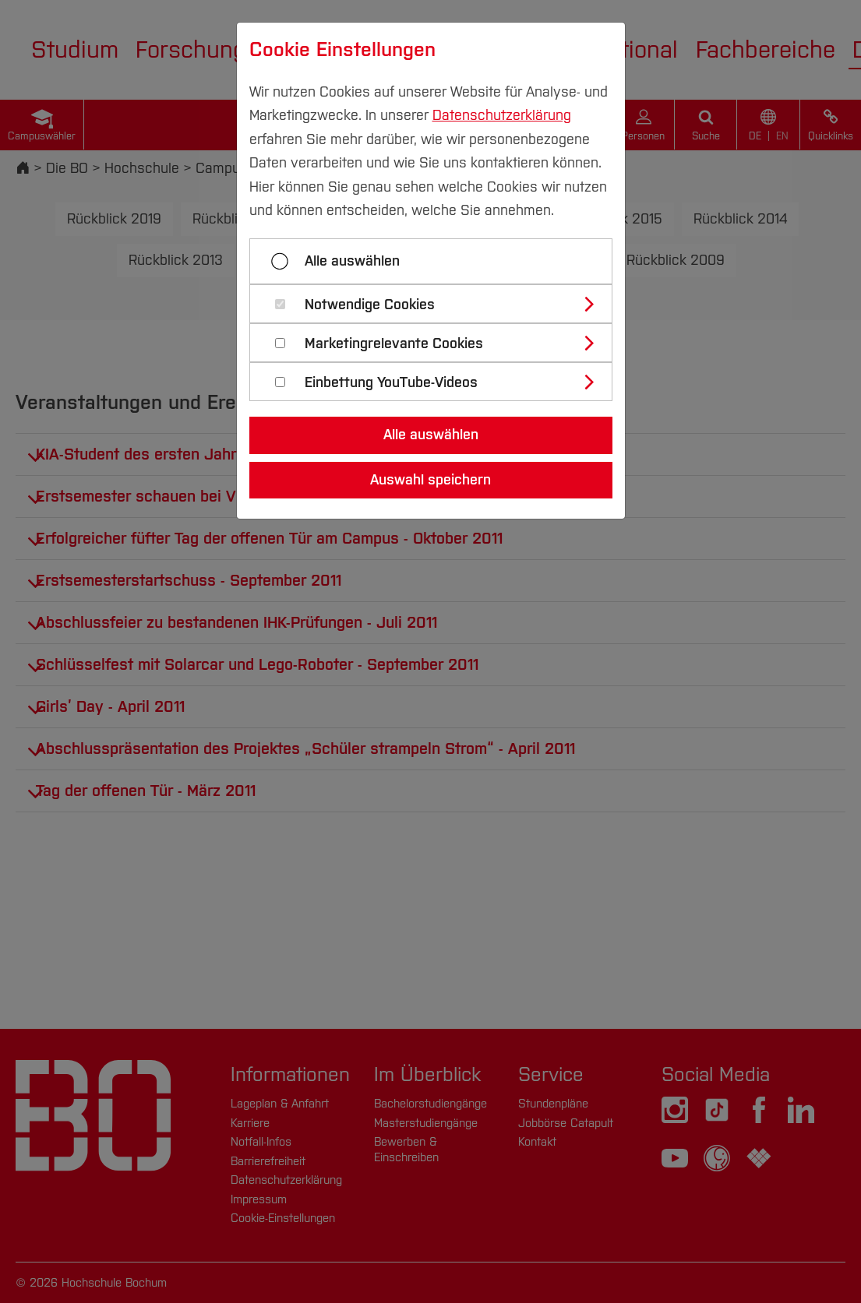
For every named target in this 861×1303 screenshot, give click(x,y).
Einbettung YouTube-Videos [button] (391, 383)
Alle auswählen (352, 260)
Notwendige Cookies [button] (370, 305)
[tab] (437, 304)
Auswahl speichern (430, 479)
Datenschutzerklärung (501, 115)
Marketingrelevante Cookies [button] (394, 344)
